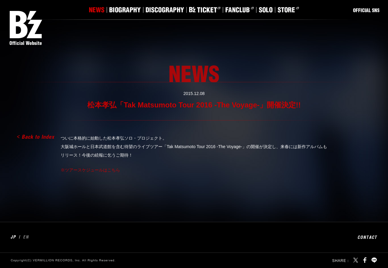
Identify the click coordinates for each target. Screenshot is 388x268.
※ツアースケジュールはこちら (90, 170)
